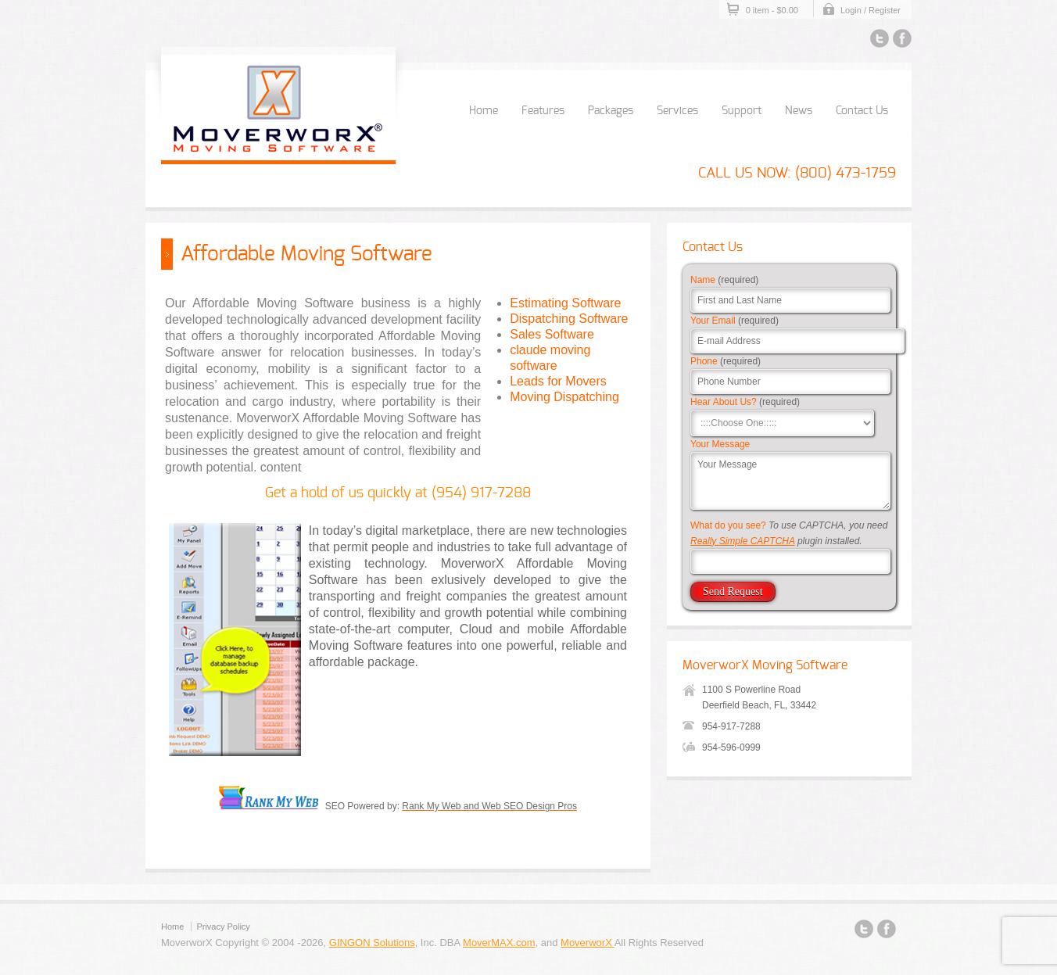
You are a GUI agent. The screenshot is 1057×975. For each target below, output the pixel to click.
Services (677, 111)
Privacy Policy (222, 926)
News (798, 111)
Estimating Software (565, 303)
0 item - (772, 10)
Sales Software (552, 334)
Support (741, 111)
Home (483, 111)
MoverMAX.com (499, 942)
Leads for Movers (558, 381)
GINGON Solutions (372, 942)
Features (542, 111)
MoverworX (587, 942)
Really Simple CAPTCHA (742, 541)
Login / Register (870, 10)
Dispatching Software (569, 318)
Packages (610, 111)
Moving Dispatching (564, 396)
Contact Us (862, 111)
